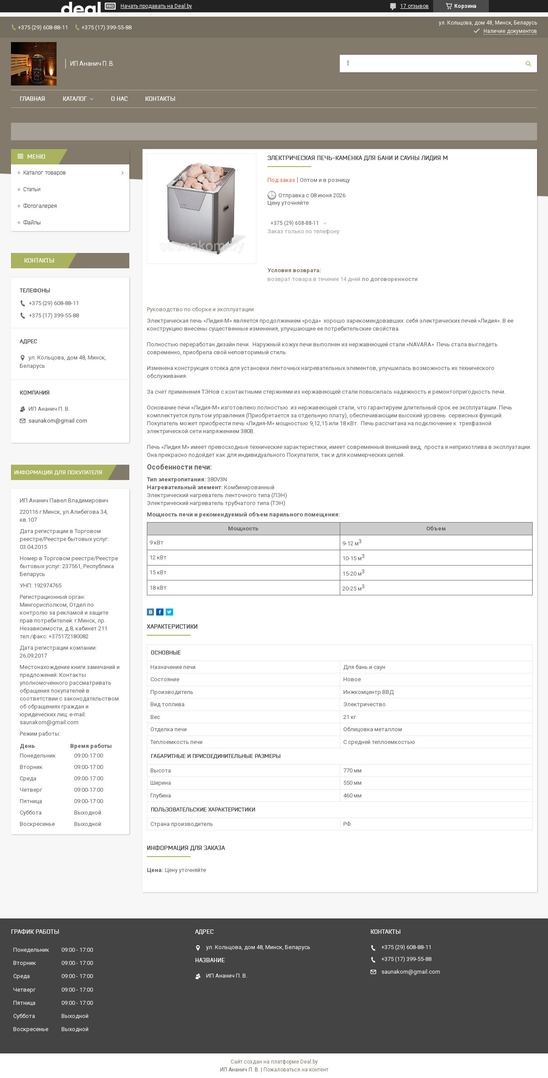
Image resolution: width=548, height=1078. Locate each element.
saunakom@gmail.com (57, 420)
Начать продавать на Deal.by (156, 6)
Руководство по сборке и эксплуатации (200, 309)
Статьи (31, 189)
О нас (119, 98)
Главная (32, 98)
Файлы (32, 222)
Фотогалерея (40, 206)
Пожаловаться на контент (295, 1070)
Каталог (75, 98)
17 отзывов (414, 6)
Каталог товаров (44, 172)
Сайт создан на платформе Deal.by (274, 1062)
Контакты (160, 98)
